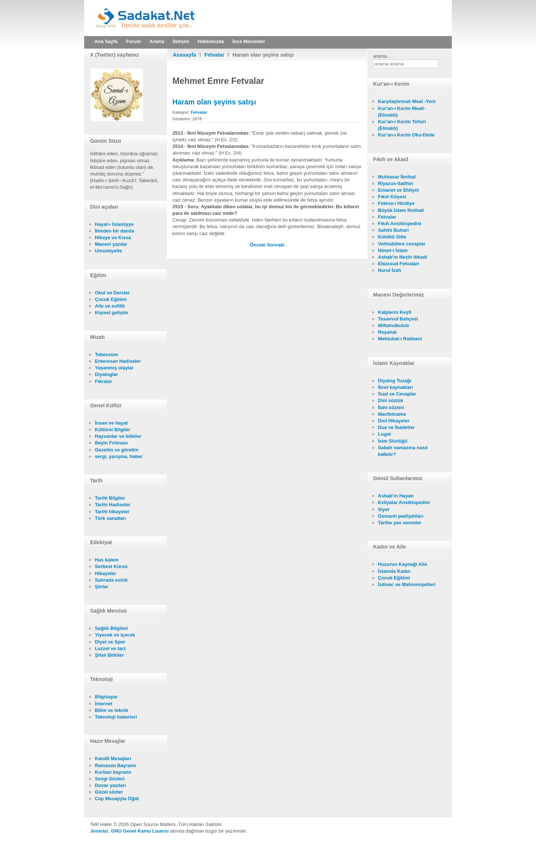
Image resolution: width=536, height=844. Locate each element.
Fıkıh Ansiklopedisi (399, 223)
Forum (133, 41)
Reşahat (387, 332)
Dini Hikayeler (394, 420)
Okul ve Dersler (112, 292)
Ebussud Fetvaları (398, 263)
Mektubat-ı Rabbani (400, 338)
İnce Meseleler (248, 41)
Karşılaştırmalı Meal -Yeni (407, 101)
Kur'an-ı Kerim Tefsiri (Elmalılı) (402, 125)
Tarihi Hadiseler (113, 504)
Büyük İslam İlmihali (401, 210)
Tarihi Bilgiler (110, 498)
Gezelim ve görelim (117, 450)
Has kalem (106, 560)
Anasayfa (184, 55)
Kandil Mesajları (113, 758)
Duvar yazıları (110, 785)
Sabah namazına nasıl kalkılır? (403, 451)
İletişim (181, 41)
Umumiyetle (108, 250)
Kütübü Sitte (392, 237)
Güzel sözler (109, 792)
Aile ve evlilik (110, 306)
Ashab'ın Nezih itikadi (402, 257)
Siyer (384, 509)
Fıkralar (103, 381)
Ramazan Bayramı (115, 765)
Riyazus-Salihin (395, 183)
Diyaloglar (106, 374)
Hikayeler (105, 573)
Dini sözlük (390, 400)
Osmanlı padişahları (401, 516)
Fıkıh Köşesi (392, 196)
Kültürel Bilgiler (113, 429)
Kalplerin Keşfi (394, 312)
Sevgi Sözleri (110, 778)
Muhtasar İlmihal (397, 177)
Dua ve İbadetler (396, 427)
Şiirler (101, 586)
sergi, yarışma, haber (119, 456)
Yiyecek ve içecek (115, 635)
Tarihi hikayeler (112, 511)
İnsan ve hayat (111, 423)
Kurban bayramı (113, 772)
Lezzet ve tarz (110, 648)
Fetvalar (214, 55)
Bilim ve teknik (111, 710)
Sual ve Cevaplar (397, 394)
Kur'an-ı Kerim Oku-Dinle (406, 135)
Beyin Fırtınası (111, 443)
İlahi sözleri (391, 407)
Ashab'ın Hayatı (396, 496)
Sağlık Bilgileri (111, 628)
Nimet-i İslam (393, 250)
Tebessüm (106, 354)
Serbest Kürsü (111, 566)
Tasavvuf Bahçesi (398, 319)
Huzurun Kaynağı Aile (402, 564)
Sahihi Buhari (393, 230)
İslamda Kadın (394, 571)
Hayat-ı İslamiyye (114, 224)
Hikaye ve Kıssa (113, 237)
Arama (156, 41)
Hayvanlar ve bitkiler (118, 436)
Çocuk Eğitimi (111, 299)
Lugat (384, 434)
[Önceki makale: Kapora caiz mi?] (258, 245)
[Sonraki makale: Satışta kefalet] (276, 245)
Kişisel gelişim (111, 312)
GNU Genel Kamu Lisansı (140, 831)
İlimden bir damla (114, 231)
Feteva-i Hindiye (396, 203)
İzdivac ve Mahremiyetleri (407, 584)
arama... (382, 56)
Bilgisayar (106, 696)
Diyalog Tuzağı (394, 380)
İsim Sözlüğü (392, 441)
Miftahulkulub (393, 325)
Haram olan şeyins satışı (214, 102)
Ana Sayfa (106, 41)
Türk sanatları (110, 518)
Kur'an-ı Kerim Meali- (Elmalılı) (402, 112)
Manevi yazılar (111, 244)
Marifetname (392, 414)
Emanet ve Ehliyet (398, 190)
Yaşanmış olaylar (114, 367)
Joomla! (99, 831)
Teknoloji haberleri (116, 717)
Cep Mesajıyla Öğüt (117, 798)
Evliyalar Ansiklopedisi (404, 502)
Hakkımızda (211, 41)
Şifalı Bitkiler (109, 655)
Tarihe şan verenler (399, 522)
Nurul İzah (389, 270)
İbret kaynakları (395, 387)
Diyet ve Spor (110, 642)
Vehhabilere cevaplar (401, 244)
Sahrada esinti (111, 580)
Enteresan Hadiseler (118, 361)
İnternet (103, 703)
